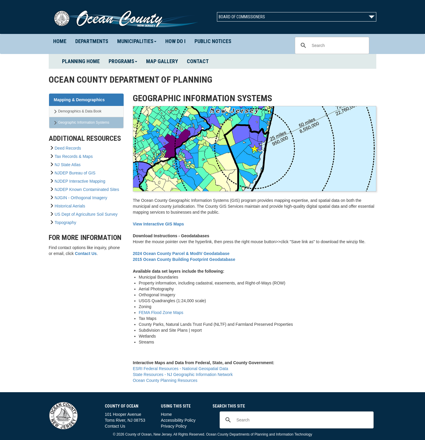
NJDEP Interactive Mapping (80, 181)
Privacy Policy (174, 426)
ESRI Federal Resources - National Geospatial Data (180, 368)
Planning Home (83, 61)
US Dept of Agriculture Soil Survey (86, 214)
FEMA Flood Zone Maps (161, 312)
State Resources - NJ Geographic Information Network (183, 374)
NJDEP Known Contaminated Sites (87, 189)
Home (62, 41)
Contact (198, 61)
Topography (65, 222)
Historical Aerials (70, 206)
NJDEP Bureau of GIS (75, 173)
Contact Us (115, 426)
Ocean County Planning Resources (165, 380)
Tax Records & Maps (74, 156)
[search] (331, 45)
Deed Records (68, 148)
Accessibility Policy (178, 420)
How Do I (175, 41)
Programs (123, 61)
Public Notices (212, 41)
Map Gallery (162, 61)
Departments (94, 41)
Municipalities (136, 41)
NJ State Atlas (68, 164)
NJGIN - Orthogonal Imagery (81, 197)
